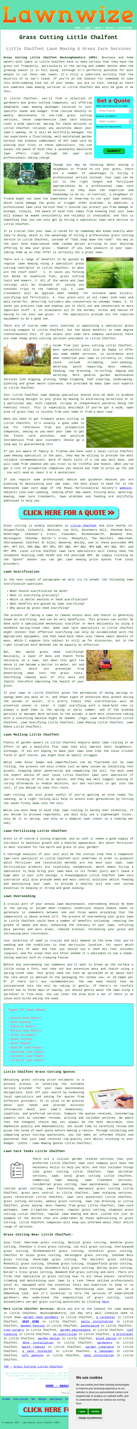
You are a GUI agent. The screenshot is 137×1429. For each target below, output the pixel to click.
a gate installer (37, 1351)
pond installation (99, 1355)
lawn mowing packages (40, 107)
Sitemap (6, 1399)
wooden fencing (33, 1325)
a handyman (104, 1351)
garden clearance (100, 1347)
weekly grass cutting (63, 1201)
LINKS (87, 28)
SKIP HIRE (30, 1321)
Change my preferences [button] (90, 1418)
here (105, 1301)
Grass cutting (15, 525)
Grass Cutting (20, 1399)
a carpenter (105, 1317)
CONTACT (110, 28)
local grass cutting (82, 1175)
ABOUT (98, 28)
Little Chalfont (84, 525)
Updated (42, 1399)
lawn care (67, 551)
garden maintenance (75, 1330)
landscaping (89, 1325)
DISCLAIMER (125, 28)
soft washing (32, 1355)
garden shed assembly (40, 1317)
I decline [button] (95, 1411)
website (126, 488)
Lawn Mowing (56, 1399)
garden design (49, 1338)
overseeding (97, 904)
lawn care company (89, 334)
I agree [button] (82, 1411)
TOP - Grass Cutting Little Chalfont (33, 1366)
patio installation (97, 1321)
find (16, 1242)
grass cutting (67, 418)
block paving (106, 1338)
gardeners (104, 1342)
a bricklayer (123, 1334)
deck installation (38, 1342)
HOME (77, 28)
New (33, 1399)
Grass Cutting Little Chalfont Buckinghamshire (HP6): (51, 57)
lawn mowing (76, 559)
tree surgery (14, 1330)
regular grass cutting (86, 1209)
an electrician (65, 1334)
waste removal (33, 1347)
